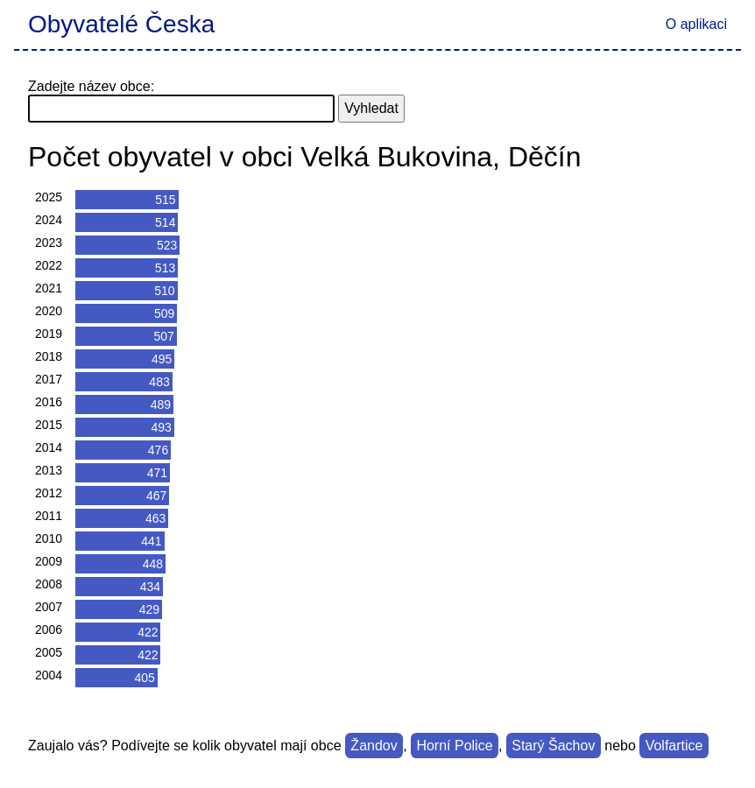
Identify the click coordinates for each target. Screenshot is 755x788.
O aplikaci (696, 24)
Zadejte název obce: (91, 86)
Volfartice (674, 745)
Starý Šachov (553, 745)
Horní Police (454, 745)
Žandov (373, 745)
